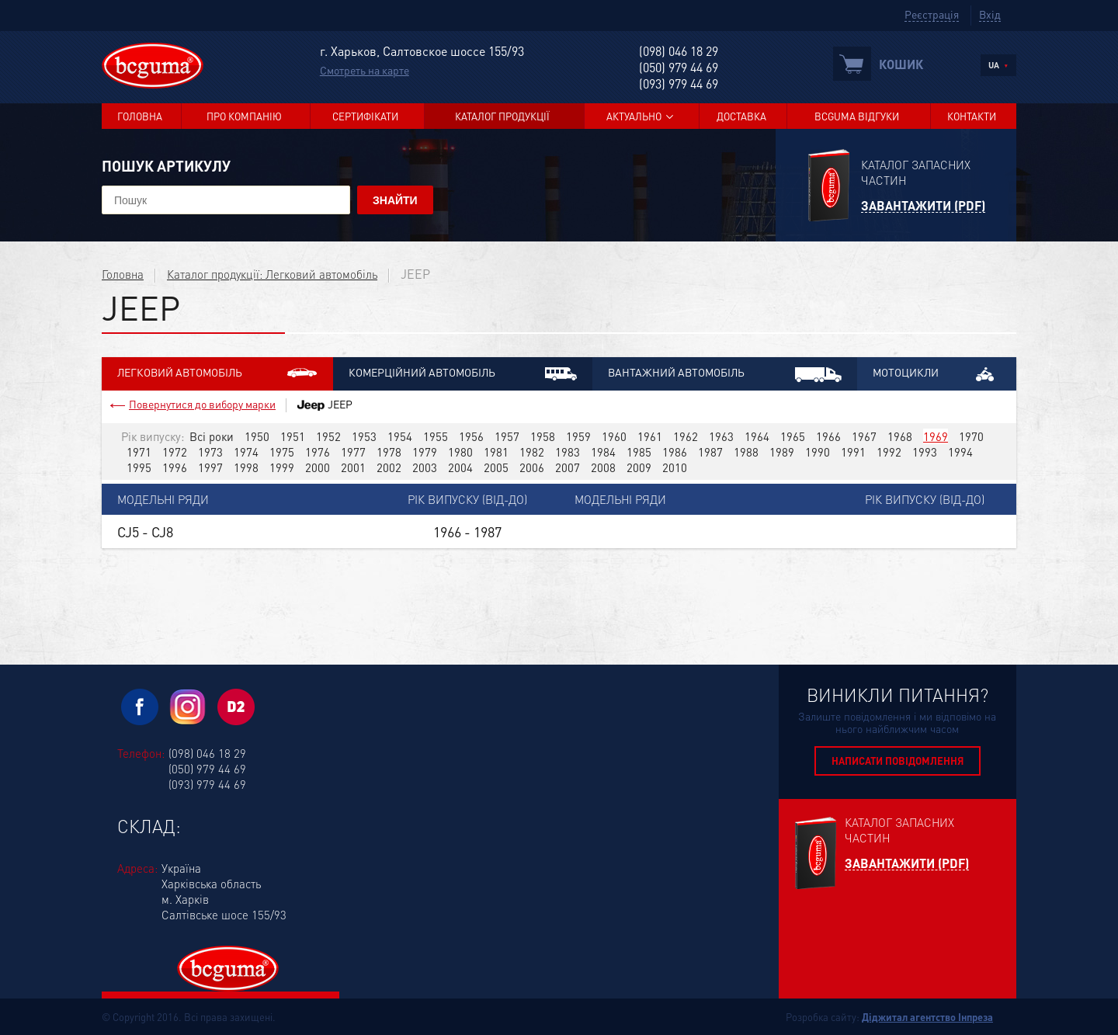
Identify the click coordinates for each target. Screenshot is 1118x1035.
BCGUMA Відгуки (856, 116)
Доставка (741, 116)
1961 (649, 436)
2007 (567, 467)
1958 (542, 436)
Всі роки (211, 436)
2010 (674, 467)
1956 (471, 436)
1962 (685, 436)
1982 (531, 452)
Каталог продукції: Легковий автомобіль (272, 274)
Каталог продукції (502, 116)
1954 (399, 436)
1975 (281, 452)
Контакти (971, 116)
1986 (674, 452)
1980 (460, 452)
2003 (424, 467)
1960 (614, 436)
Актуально (633, 116)
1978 (389, 452)
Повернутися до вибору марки (202, 404)
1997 (210, 467)
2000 (317, 467)
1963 (721, 436)
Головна (139, 116)
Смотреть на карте (364, 70)
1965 (792, 436)
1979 (424, 452)
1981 (496, 452)
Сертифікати (365, 116)
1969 (935, 436)
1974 (246, 452)
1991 (853, 452)
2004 (460, 467)
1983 (567, 452)
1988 (746, 452)
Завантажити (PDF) (923, 206)
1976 (317, 452)
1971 (139, 452)
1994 (960, 452)
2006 (531, 467)
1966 (828, 436)
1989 (781, 452)
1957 (507, 436)
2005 (496, 467)
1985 (639, 452)
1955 (435, 436)
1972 (174, 452)
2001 (353, 467)
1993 (924, 452)
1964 (757, 436)
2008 (603, 467)
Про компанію (244, 116)
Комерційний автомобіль (463, 372)
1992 (889, 452)
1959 (578, 436)
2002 (389, 467)
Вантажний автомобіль (725, 374)
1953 (364, 436)
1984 (603, 452)
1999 (281, 467)
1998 (246, 467)
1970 (971, 436)
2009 (639, 467)
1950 (257, 436)
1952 (328, 436)
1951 (292, 436)
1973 (210, 452)
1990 (817, 452)
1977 (353, 452)
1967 (864, 436)
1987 (710, 452)
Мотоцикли (937, 373)
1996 (174, 467)
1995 (139, 467)
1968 (899, 436)
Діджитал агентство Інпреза (927, 1016)
